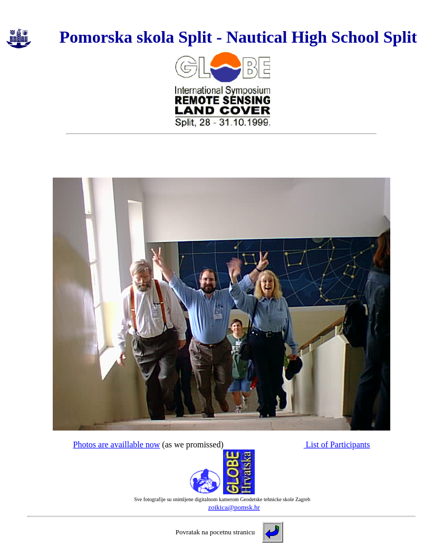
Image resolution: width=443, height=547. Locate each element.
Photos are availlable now (116, 444)
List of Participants (337, 444)
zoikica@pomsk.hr (233, 507)
